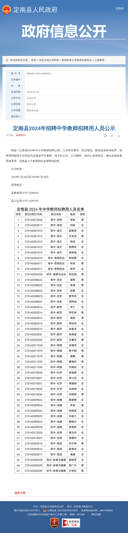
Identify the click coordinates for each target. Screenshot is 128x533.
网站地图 (96, 514)
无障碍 (119, 8)
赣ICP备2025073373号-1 (27, 510)
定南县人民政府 (35, 9)
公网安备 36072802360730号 (62, 510)
